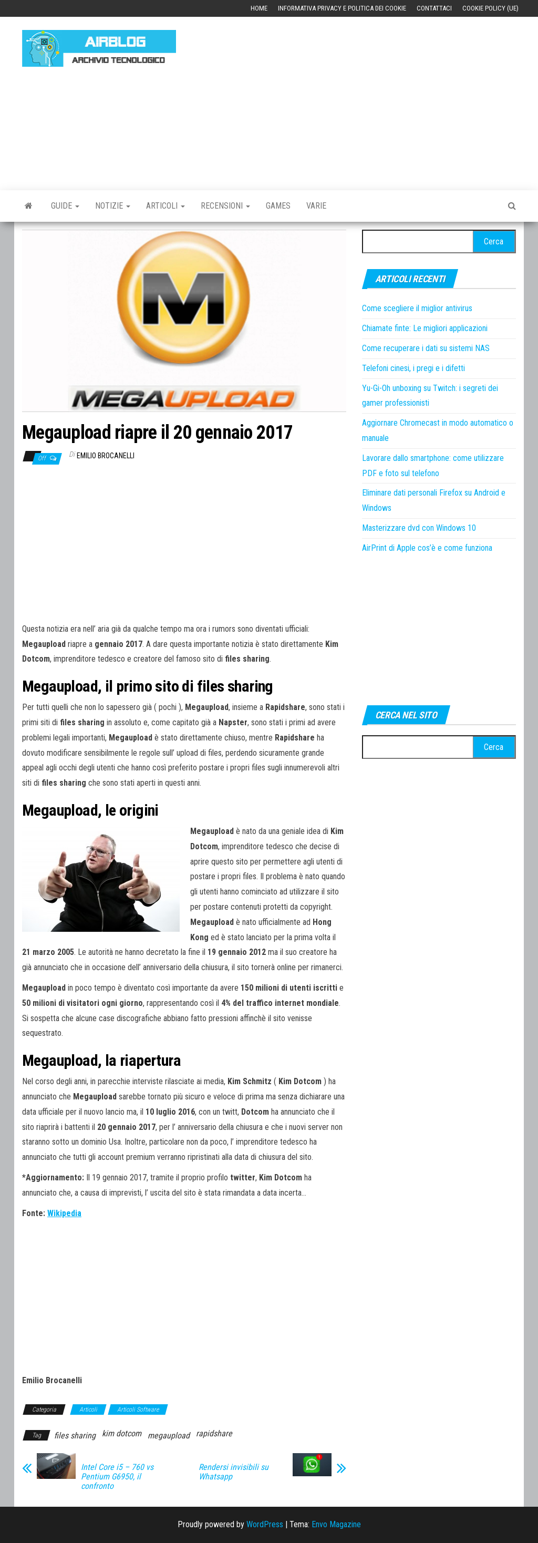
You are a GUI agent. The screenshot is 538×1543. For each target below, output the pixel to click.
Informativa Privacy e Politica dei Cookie (342, 8)
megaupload (169, 1436)
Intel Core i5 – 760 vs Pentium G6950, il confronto (117, 1477)
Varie (316, 206)
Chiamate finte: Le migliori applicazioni (425, 328)
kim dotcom (121, 1433)
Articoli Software (138, 1409)
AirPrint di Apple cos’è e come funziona (427, 548)
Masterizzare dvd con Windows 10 (419, 528)
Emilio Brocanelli (105, 455)
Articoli (165, 206)
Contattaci (434, 8)
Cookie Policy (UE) (490, 8)
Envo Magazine (336, 1524)
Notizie (112, 206)
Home (259, 8)
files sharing (75, 1436)
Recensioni (225, 206)
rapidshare (214, 1433)
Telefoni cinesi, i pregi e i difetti (413, 368)
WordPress (264, 1524)
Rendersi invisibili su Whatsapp (233, 1472)
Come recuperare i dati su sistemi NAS (426, 348)
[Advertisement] (364, 98)
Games (278, 206)
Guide (65, 206)
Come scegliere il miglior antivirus (417, 308)
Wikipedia (64, 1213)
